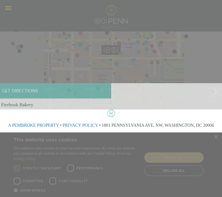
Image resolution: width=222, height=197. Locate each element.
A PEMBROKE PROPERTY (33, 125)
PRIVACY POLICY (80, 125)
